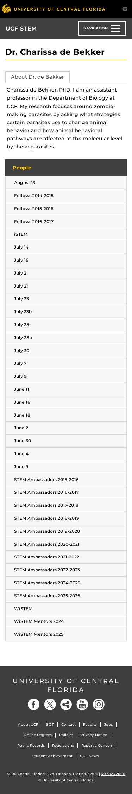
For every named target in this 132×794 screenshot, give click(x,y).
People (22, 167)
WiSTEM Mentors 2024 (39, 621)
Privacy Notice (94, 735)
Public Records (31, 745)
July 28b (23, 337)
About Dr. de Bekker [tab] (37, 77)
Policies (66, 735)
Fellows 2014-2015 (34, 195)
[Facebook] (34, 704)
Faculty (90, 724)
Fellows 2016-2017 (34, 221)
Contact (68, 724)
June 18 (22, 415)
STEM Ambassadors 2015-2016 (46, 479)
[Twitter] (50, 704)
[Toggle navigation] (102, 28)
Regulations (63, 745)
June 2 (21, 427)
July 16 (21, 260)
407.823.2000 (113, 774)
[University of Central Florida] (53, 8)
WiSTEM (23, 608)
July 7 (20, 363)
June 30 (22, 440)
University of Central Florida (66, 685)
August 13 (24, 182)
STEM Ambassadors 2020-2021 (47, 544)
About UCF (28, 724)
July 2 (20, 273)
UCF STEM (21, 28)
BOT (50, 724)
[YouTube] (82, 704)
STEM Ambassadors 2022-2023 (47, 569)
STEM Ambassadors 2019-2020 (47, 531)
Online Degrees (38, 735)
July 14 (21, 247)
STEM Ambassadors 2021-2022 (46, 556)
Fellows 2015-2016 (34, 208)
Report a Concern (97, 745)
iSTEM (21, 234)
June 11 (21, 389)
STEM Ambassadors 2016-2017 (46, 492)
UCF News (89, 756)
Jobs (108, 724)
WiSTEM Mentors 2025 (38, 634)
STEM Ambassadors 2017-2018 (46, 505)
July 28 (21, 324)
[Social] (66, 704)
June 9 (21, 466)
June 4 (21, 453)
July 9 (20, 376)
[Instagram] (99, 704)
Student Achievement (52, 756)
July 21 (21, 286)
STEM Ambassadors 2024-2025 (47, 582)
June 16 (22, 402)
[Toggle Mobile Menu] (125, 8)
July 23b (23, 311)
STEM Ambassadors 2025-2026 (47, 595)
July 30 (21, 350)
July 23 (21, 298)
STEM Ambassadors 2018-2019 (46, 518)
